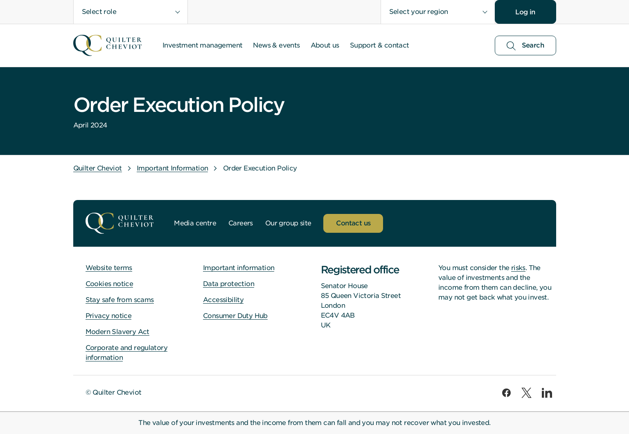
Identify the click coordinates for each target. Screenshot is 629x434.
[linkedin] (547, 393)
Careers (240, 223)
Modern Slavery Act (117, 332)
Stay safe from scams (120, 300)
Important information (238, 268)
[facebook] (506, 393)
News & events (276, 45)
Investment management (202, 45)
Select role (99, 12)
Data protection (228, 284)
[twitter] (526, 393)
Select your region (418, 12)
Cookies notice (109, 284)
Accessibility (223, 300)
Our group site (288, 223)
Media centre (195, 223)
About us (325, 45)
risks (518, 268)
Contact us (353, 223)
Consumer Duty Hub (235, 316)
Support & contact (379, 45)
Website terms (109, 268)
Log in (525, 12)
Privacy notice (109, 316)
